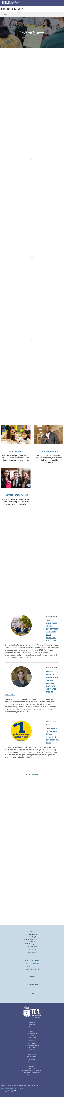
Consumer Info (28, 1085)
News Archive (32, 774)
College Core (32, 1050)
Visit (54, 3)
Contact (3, 1085)
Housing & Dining (32, 1033)
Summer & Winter (32, 1056)
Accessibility (20, 1085)
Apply (49, 3)
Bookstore (32, 1024)
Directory (32, 1031)
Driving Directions (32, 969)
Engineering (32, 1068)
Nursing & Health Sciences (32, 1075)
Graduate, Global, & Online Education (32, 1070)
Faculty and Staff (32, 963)
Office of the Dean (32, 960)
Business (32, 1064)
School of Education (12, 9)
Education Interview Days (16, 495)
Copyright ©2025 (6, 1083)
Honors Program (32, 1052)
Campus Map (32, 966)
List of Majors (32, 1043)
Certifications (15, 451)
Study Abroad (32, 1054)
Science (32, 1077)
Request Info (32, 985)
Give (57, 3)
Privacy (36, 1085)
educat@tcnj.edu (32, 952)
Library (32, 1035)
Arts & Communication (32, 1062)
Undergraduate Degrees (32, 1045)
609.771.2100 (32, 950)
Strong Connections (48, 451)
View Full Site (4, 1094)
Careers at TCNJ (11, 1085)
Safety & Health (32, 1037)
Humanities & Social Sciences (32, 1072)
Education (32, 1066)
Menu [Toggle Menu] (4, 14)
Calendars (32, 1027)
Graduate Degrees (32, 1047)
